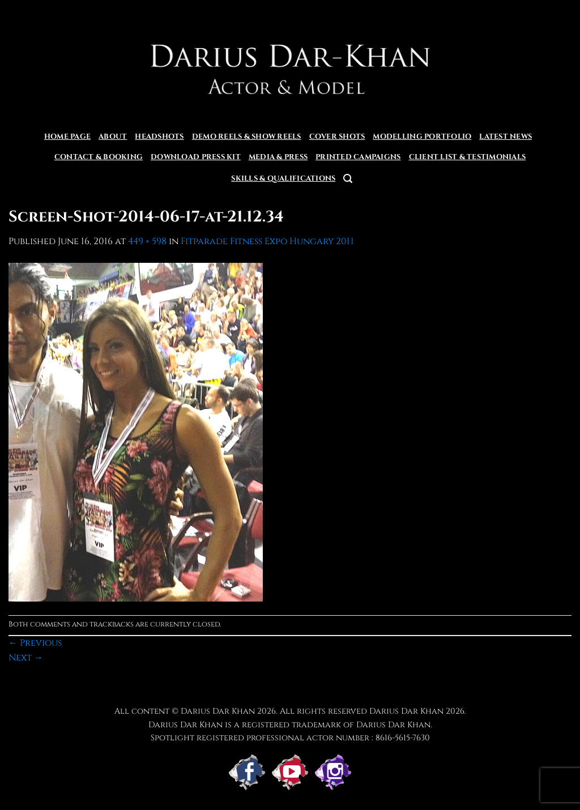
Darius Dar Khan (406, 711)
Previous (35, 643)
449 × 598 (147, 241)
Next (25, 657)
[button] (347, 179)
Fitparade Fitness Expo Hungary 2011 (267, 241)
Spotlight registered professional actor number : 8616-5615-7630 (290, 737)
